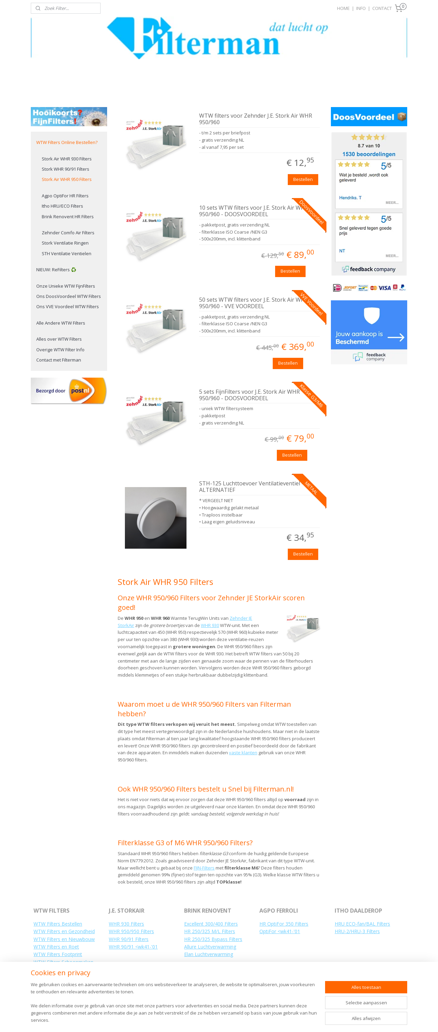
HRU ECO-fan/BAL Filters (362, 923)
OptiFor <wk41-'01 (279, 931)
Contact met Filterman (58, 360)
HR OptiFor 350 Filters (283, 923)
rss (231, 1019)
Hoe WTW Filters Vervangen (64, 977)
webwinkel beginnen (258, 1019)
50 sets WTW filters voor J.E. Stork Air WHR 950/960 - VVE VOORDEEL (253, 303)
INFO (361, 8)
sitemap (217, 1019)
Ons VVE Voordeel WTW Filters (67, 306)
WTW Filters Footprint (58, 954)
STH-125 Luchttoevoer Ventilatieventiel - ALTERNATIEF (251, 487)
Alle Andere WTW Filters (60, 323)
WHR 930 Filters (126, 923)
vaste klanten (243, 752)
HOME (343, 8)
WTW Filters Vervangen (59, 969)
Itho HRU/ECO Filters (62, 206)
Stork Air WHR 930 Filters (67, 159)
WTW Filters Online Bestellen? (67, 142)
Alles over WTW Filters (59, 339)
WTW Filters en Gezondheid (64, 931)
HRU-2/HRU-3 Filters (357, 931)
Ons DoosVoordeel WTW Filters (68, 296)
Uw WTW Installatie (55, 985)
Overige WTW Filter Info (60, 350)
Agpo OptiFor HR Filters (65, 196)
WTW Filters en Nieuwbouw (64, 939)
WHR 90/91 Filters (129, 939)
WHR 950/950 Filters (131, 931)
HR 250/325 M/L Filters (209, 931)
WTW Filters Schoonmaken (63, 962)
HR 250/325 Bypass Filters (213, 939)
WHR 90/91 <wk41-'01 (133, 946)
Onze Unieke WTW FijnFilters (65, 286)
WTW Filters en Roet (56, 946)
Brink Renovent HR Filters (68, 216)
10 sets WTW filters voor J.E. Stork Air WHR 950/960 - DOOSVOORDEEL (253, 211)
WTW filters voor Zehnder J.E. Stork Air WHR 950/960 (255, 119)
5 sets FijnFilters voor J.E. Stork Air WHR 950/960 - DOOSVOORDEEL (249, 395)
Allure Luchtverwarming (210, 946)
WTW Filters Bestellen (58, 923)
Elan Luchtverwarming (208, 954)
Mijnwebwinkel (318, 1019)
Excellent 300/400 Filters (211, 923)
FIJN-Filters (204, 868)
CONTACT (382, 8)
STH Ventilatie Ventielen (66, 253)
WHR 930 (210, 625)
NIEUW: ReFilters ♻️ (56, 269)
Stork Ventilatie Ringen (65, 243)
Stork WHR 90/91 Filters (65, 169)
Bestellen (303, 179)
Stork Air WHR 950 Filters (67, 179)
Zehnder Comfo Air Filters (68, 233)
